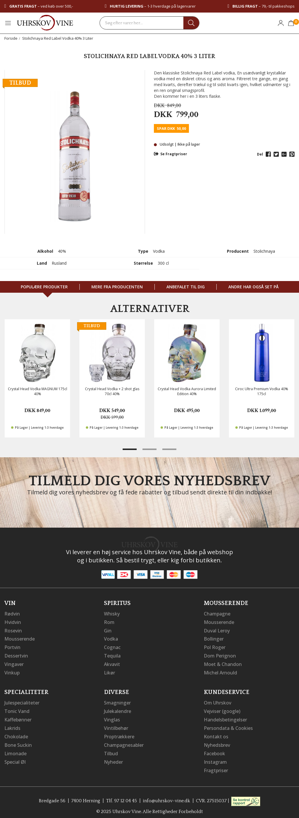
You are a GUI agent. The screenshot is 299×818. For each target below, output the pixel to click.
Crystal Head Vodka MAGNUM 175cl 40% (37, 391)
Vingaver (14, 663)
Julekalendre (117, 709)
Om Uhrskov (217, 700)
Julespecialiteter (21, 700)
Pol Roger (214, 646)
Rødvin (12, 614)
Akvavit (112, 663)
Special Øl (15, 758)
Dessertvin (16, 654)
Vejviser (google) (222, 709)
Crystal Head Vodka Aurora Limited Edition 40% (187, 391)
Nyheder (113, 758)
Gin (108, 630)
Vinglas (112, 717)
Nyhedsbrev (217, 741)
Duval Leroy (217, 630)
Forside (11, 38)
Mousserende (19, 638)
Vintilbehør (116, 725)
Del (260, 154)
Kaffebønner (18, 717)
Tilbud (111, 750)
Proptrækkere (119, 733)
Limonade (15, 750)
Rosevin (13, 630)
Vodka (111, 638)
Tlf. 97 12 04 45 (121, 796)
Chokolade (16, 733)
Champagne (217, 614)
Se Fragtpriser (170, 153)
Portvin (12, 646)
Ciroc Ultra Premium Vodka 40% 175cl (261, 391)
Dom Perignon (220, 654)
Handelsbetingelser (225, 717)
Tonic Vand (16, 709)
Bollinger (214, 638)
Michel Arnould (220, 671)
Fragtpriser (216, 766)
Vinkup (12, 671)
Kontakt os (216, 733)
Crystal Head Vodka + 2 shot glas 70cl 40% (112, 391)
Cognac (112, 646)
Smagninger (117, 700)
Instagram (215, 758)
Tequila (112, 654)
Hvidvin (12, 622)
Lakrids (12, 725)
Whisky (112, 614)
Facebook (214, 750)
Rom (109, 622)
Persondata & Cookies (228, 725)
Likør (109, 671)
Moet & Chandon (223, 663)
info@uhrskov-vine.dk (166, 796)
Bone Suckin (18, 741)
